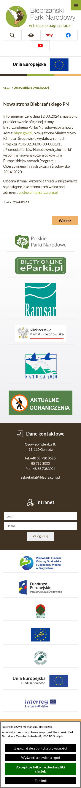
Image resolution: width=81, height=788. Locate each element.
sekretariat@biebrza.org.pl (40, 477)
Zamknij (41, 780)
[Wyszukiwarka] (12, 35)
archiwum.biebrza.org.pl (38, 192)
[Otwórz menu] (76, 5)
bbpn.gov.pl (23, 133)
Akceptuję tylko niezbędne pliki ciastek (40, 769)
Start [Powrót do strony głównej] (7, 88)
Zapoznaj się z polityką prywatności (40, 748)
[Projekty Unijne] (40, 65)
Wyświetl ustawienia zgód (40, 757)
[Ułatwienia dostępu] (31, 35)
